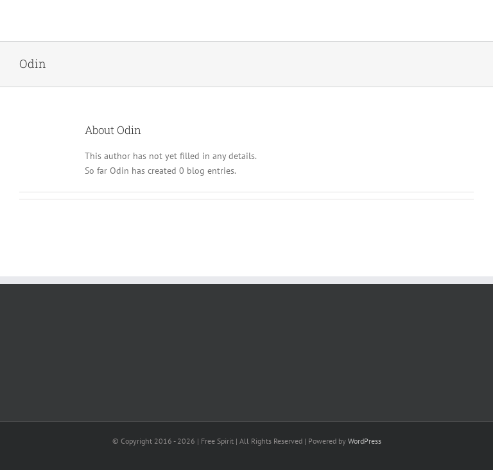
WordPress (364, 441)
